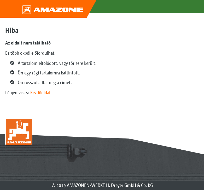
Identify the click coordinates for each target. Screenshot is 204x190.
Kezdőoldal (40, 92)
